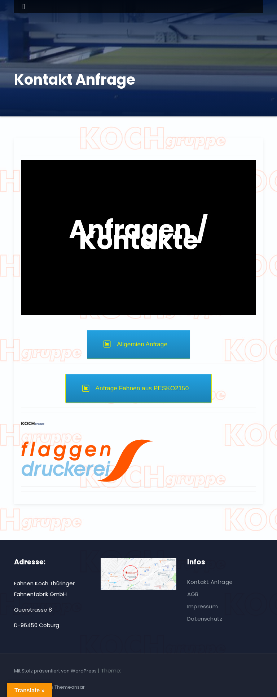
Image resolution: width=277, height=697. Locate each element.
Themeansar (69, 687)
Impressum (202, 606)
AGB (193, 594)
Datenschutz (205, 618)
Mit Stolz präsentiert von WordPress (56, 670)
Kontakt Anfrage (210, 582)
